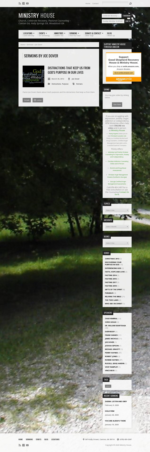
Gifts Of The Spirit (113, 289)
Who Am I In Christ (113, 303)
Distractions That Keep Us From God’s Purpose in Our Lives (69, 70)
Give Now (117, 104)
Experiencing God (113, 268)
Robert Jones (111, 356)
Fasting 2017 (111, 282)
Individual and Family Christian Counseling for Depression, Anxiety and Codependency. (117, 154)
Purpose (65, 84)
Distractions (56, 84)
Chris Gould (110, 322)
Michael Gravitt (112, 349)
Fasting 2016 (111, 279)
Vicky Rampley (111, 367)
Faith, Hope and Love (115, 272)
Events (38, 439)
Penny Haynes (113, 134)
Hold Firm (109, 411)
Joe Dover (38, 44)
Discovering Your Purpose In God (113, 263)
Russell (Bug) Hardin (114, 363)
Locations (55, 439)
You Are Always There (115, 421)
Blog (46, 439)
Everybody (110, 331)
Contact (95, 3)
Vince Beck (109, 370)
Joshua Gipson (112, 346)
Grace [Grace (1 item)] (108, 386)
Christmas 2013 (112, 259)
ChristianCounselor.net (118, 136)
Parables (109, 293)
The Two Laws (111, 300)
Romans (79, 84)
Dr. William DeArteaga (115, 325)
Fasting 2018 (111, 286)
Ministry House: (118, 130)
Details (26, 100)
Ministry (36, 15)
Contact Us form (122, 193)
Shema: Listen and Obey (116, 401)
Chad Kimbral (111, 318)
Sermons (30, 44)
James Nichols (111, 339)
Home (87, 3)
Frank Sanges (111, 335)
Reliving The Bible (113, 296)
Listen (38, 100)
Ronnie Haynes (112, 360)
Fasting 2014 (111, 275)
